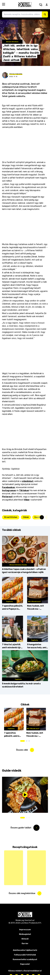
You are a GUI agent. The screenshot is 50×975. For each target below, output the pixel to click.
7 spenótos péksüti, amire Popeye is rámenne (12, 608)
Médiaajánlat (25, 934)
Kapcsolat (25, 964)
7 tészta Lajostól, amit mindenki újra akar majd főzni (12, 646)
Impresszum (25, 930)
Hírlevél (25, 939)
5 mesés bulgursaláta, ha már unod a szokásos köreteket (21, 685)
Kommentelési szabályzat (25, 959)
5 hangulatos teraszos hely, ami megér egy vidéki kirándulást (36, 646)
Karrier (25, 943)
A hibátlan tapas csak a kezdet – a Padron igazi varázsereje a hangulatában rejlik (24, 570)
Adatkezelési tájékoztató (25, 950)
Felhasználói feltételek (25, 955)
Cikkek (26, 517)
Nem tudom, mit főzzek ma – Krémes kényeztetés (35, 608)
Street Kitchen (10, 517)
